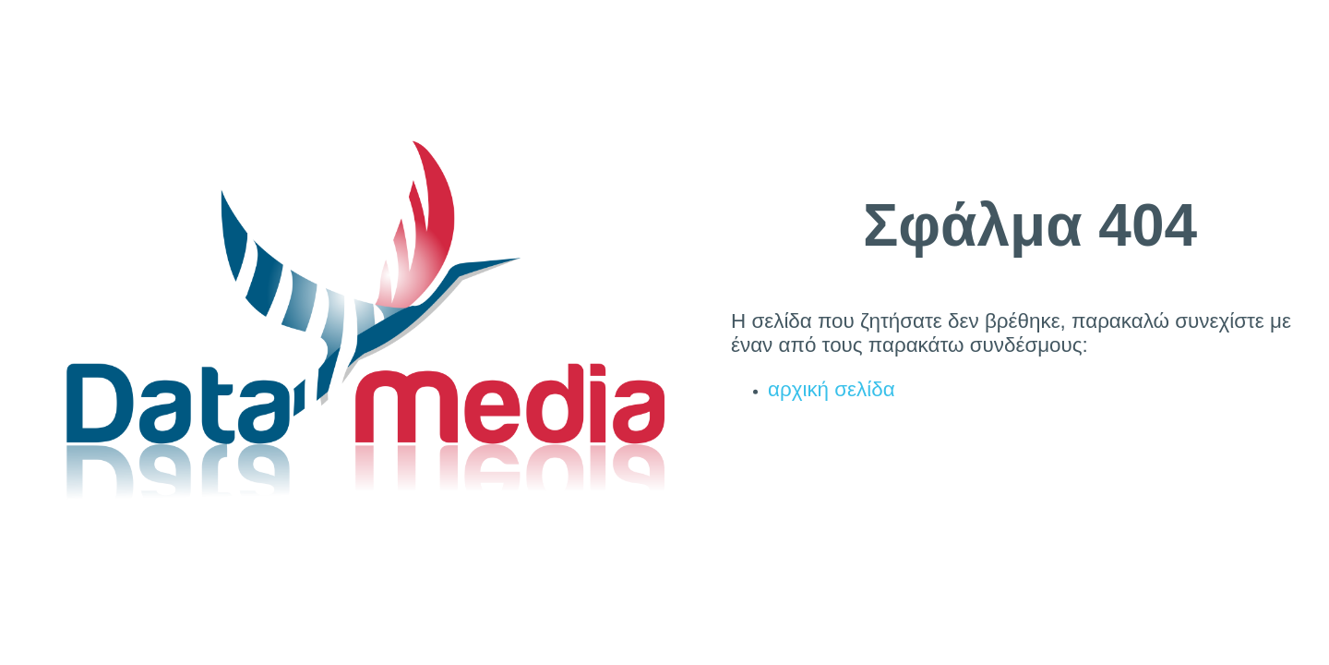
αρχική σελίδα (831, 389)
